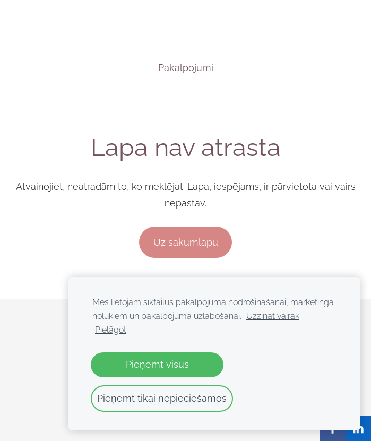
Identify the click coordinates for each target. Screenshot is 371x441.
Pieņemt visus (157, 364)
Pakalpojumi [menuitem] (185, 67)
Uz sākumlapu (185, 242)
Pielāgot (110, 330)
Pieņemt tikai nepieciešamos (162, 398)
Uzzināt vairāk (272, 316)
